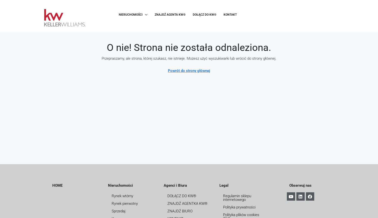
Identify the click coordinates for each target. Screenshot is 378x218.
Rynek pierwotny (125, 203)
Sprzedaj (118, 211)
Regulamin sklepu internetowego (237, 198)
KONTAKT (230, 14)
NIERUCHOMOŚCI (130, 14)
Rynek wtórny (122, 196)
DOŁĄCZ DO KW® (204, 14)
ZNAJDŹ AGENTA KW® (170, 14)
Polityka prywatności (239, 207)
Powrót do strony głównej (189, 71)
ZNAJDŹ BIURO (180, 211)
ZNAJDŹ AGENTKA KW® (187, 203)
